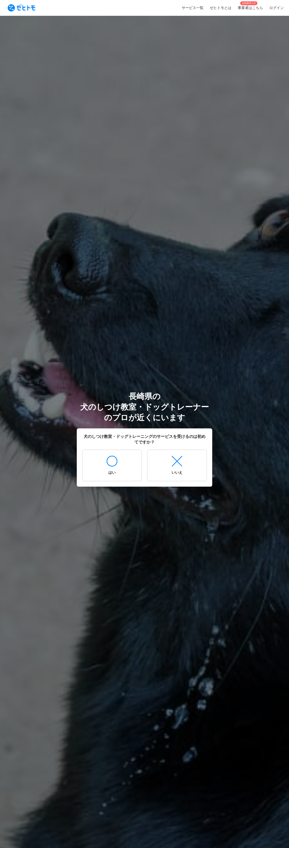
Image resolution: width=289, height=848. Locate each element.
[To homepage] (21, 7)
